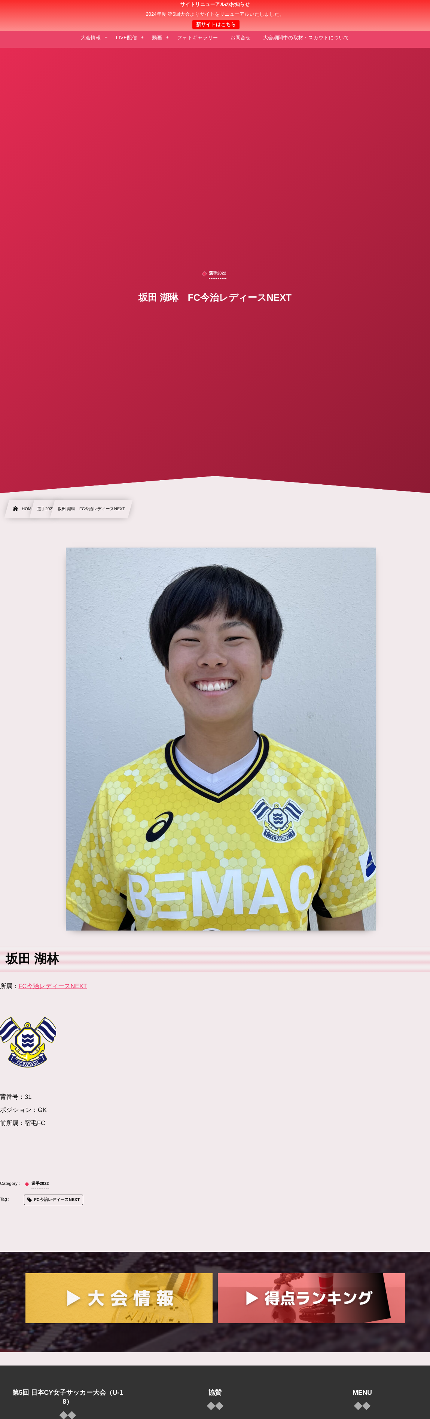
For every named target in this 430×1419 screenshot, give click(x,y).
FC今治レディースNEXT (53, 986)
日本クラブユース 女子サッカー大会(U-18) (215, 15)
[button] (410, 10)
